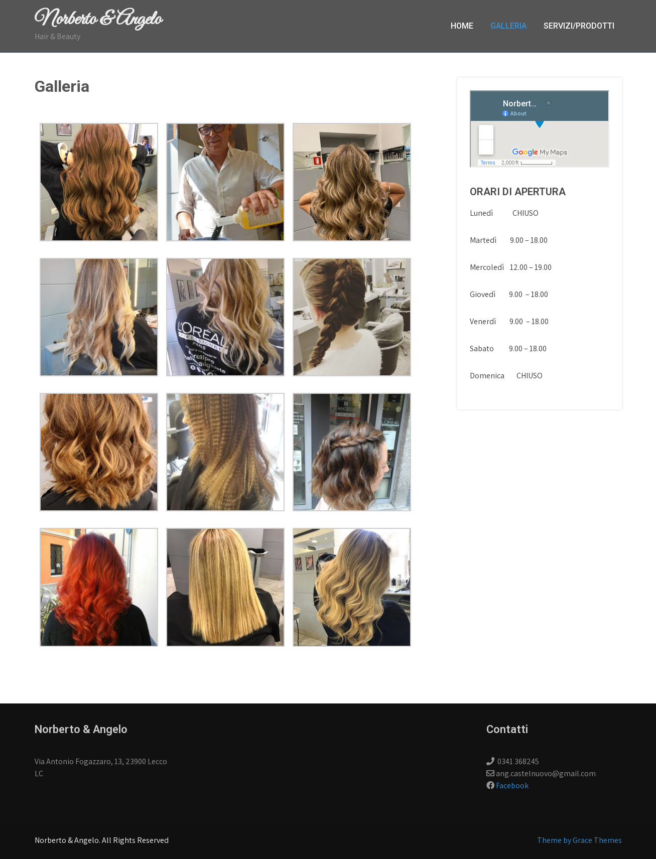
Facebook (512, 785)
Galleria (508, 26)
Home (462, 26)
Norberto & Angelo (98, 19)
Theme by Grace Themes (579, 840)
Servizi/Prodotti (579, 26)
